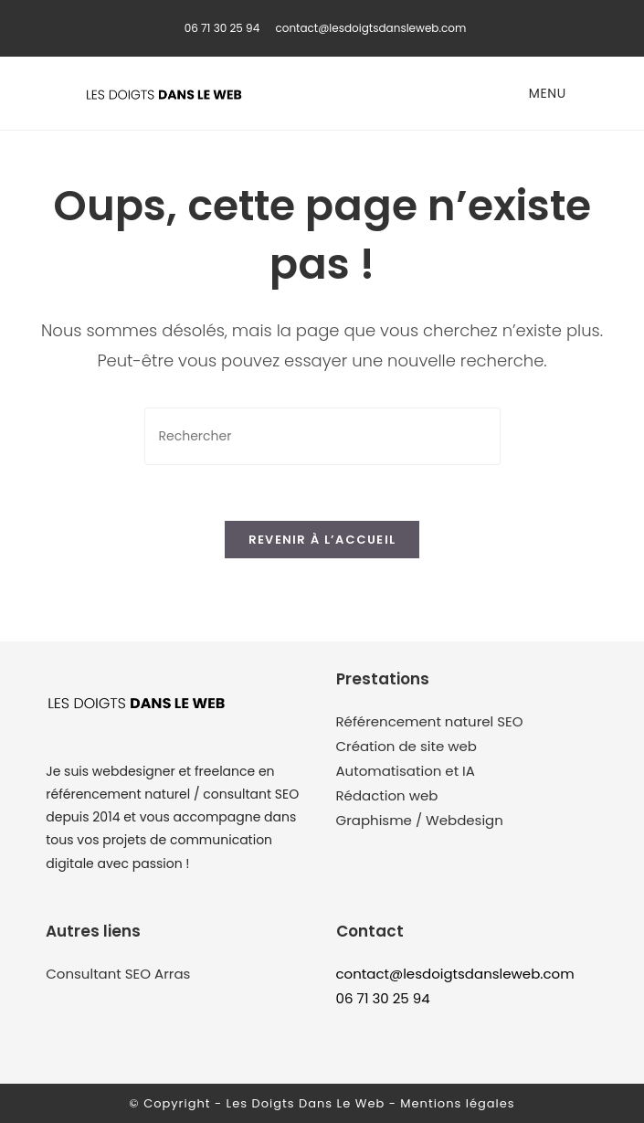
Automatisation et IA (405, 770)
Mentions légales (457, 1103)
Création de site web (406, 746)
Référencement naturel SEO (429, 721)
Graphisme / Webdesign (419, 820)
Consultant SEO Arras (118, 973)
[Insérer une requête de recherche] (322, 436)
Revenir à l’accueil (322, 539)
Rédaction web (387, 795)
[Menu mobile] (544, 93)
